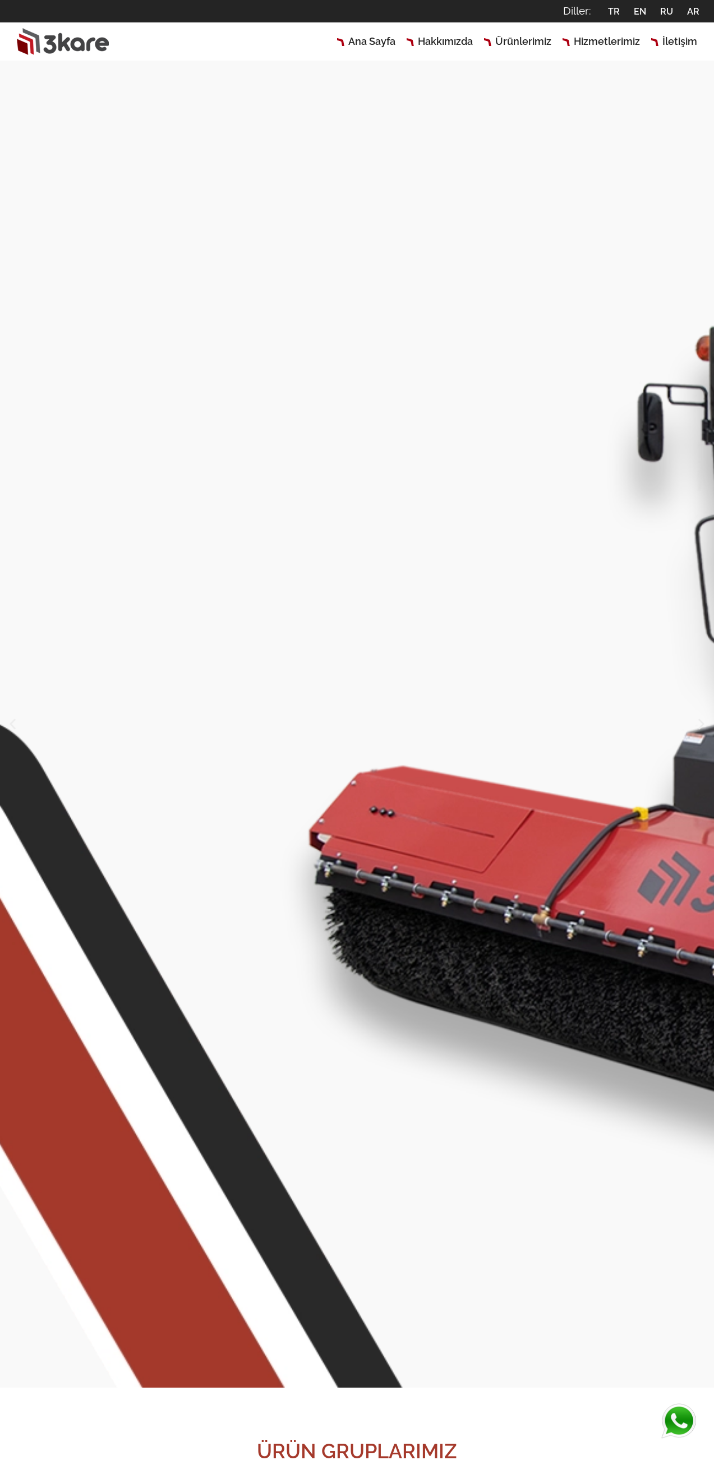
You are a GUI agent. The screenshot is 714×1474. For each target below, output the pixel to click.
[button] (13, 724)
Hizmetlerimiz (607, 41)
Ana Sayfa (371, 41)
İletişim (679, 41)
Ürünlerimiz (523, 41)
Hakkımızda (445, 41)
